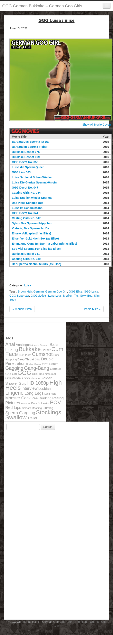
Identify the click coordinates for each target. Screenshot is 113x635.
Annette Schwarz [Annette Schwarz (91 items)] (40, 345)
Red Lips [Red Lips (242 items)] (13, 407)
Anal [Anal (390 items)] (10, 344)
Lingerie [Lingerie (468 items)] (14, 393)
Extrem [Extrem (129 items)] (53, 364)
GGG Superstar (19, 295)
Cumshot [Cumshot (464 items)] (42, 354)
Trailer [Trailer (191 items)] (32, 418)
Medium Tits (70, 295)
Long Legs (55, 295)
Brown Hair (25, 291)
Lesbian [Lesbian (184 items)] (44, 389)
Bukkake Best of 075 (26, 152)
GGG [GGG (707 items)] (24, 373)
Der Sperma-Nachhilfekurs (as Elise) (36, 264)
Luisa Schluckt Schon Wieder (32, 177)
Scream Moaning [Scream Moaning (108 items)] (32, 408)
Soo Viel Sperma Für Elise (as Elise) (36, 248)
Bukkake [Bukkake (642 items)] (30, 349)
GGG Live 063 (21, 172)
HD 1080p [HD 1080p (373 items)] (38, 383)
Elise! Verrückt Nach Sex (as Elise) (35, 238)
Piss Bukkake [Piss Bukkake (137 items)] (40, 403)
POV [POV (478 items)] (55, 402)
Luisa (27, 285)
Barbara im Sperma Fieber (29, 146)
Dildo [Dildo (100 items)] (37, 359)
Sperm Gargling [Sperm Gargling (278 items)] (20, 412)
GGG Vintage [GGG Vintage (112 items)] (32, 378)
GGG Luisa (91, 291)
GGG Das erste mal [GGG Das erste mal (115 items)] (44, 373)
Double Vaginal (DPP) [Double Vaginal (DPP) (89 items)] (37, 364)
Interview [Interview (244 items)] (29, 388)
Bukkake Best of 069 (26, 157)
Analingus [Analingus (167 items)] (23, 345)
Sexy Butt (86, 295)
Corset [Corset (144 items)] (46, 350)
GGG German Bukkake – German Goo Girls (42, 6)
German (39, 291)
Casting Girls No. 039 (26, 259)
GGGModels (39, 295)
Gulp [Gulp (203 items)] (22, 383)
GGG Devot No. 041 (25, 213)
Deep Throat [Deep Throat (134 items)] (25, 359)
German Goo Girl (56, 291)
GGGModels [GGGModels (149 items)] (14, 378)
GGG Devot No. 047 (25, 187)
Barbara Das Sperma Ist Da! (30, 141)
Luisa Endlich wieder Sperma (32, 197)
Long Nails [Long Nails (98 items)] (50, 393)
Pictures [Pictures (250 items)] (12, 403)
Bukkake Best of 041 (26, 253)
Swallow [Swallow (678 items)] (16, 417)
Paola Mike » (92, 309)
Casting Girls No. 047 (26, 218)
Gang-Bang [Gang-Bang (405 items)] (36, 368)
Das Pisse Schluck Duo (28, 202)
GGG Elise (75, 291)
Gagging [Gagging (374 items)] (14, 368)
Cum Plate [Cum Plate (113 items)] (25, 355)
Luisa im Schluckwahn (27, 208)
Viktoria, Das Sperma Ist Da (30, 228)
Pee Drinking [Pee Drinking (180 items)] (41, 398)
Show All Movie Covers (97, 124)
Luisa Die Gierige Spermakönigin (34, 182)
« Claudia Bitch (22, 309)
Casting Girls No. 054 (26, 192)
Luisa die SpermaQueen (28, 167)
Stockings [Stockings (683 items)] (48, 412)
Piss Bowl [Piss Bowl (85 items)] (25, 403)
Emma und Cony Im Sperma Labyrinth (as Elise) (44, 243)
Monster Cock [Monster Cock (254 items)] (18, 398)
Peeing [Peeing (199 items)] (58, 398)
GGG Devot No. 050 (25, 162)
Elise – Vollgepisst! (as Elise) (31, 233)
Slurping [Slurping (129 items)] (48, 408)
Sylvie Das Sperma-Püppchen (32, 223)
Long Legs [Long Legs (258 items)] (34, 393)
